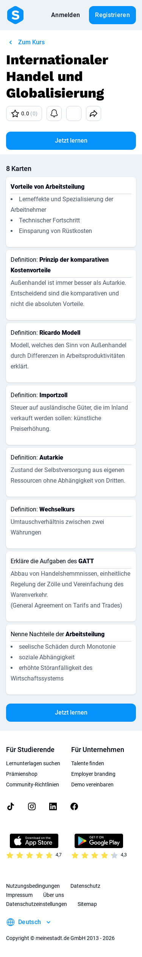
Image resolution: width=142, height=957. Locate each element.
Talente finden (87, 763)
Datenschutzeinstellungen (36, 904)
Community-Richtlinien (32, 784)
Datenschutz (85, 886)
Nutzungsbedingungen (33, 886)
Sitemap (87, 904)
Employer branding (93, 774)
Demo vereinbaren (92, 784)
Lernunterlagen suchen (33, 763)
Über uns (53, 895)
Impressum (19, 895)
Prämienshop (21, 774)
